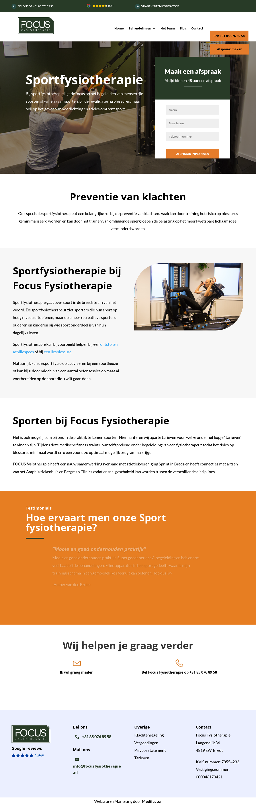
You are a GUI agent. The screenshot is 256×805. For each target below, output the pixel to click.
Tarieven (141, 757)
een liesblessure (57, 351)
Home (119, 28)
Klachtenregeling (149, 735)
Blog (183, 28)
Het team (167, 28)
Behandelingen (140, 28)
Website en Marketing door (128, 801)
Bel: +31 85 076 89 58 (229, 36)
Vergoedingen (146, 742)
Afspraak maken (229, 49)
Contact (197, 28)
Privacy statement (150, 750)
